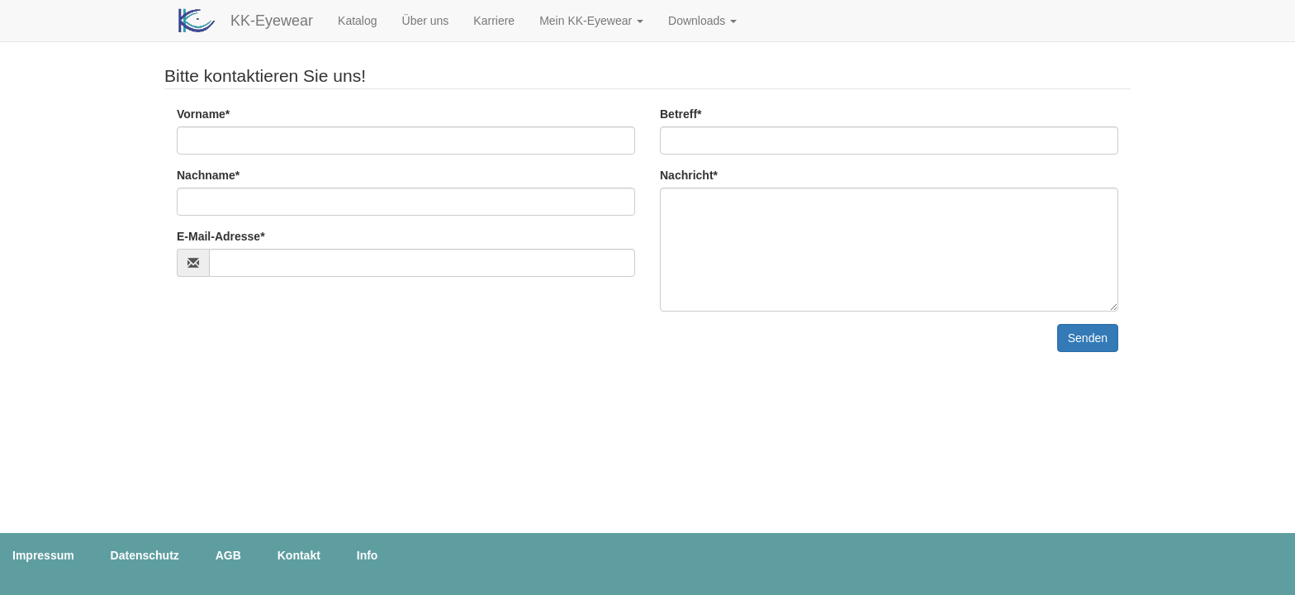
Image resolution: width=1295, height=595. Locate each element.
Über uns (425, 20)
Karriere (494, 20)
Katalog (357, 20)
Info (367, 555)
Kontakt (299, 555)
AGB (228, 555)
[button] (591, 20)
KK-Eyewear (271, 20)
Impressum (43, 555)
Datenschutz (145, 555)
